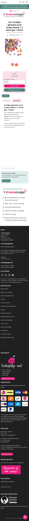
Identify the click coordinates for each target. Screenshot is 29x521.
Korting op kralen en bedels (7, 316)
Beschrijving (6, 100)
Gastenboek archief (6, 487)
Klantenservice (4, 289)
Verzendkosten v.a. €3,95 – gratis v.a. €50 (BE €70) (14, 5)
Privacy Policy (4, 323)
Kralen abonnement (7, 454)
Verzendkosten (4, 330)
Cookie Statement (5, 302)
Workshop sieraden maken (7, 337)
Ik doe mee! (6, 181)
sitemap (20, 518)
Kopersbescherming (6, 313)
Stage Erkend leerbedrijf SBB (8, 435)
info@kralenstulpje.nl (9, 247)
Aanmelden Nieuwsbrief (8, 378)
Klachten (3, 309)
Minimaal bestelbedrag (6, 320)
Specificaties (16, 100)
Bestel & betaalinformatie (7, 295)
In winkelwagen (14, 86)
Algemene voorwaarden (7, 292)
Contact (3, 299)
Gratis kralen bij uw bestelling (8, 306)
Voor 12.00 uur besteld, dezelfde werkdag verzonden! (14, 7)
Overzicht (5, 96)
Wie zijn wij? (4, 433)
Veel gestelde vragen (6, 334)
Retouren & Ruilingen (6, 327)
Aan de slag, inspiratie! (6, 431)
